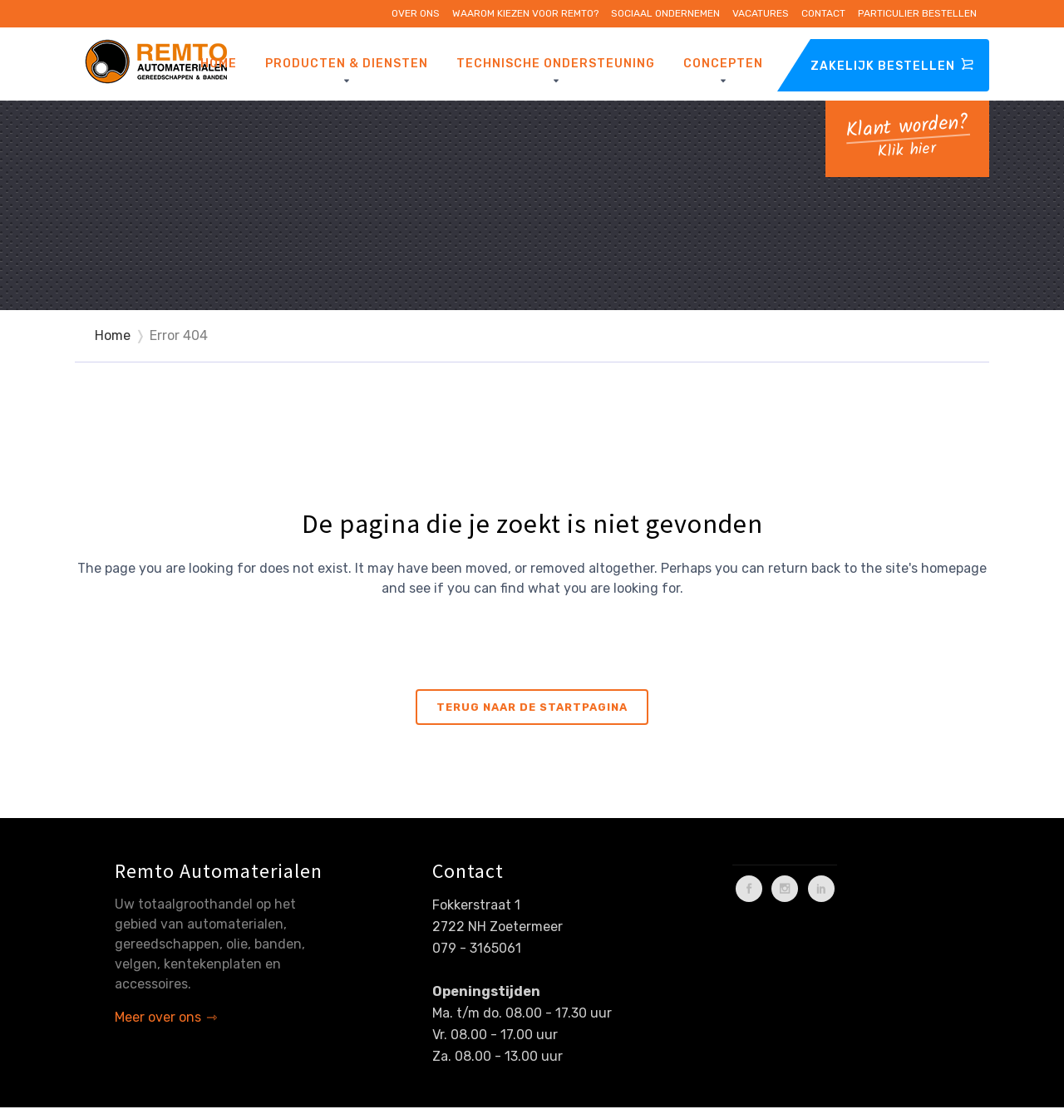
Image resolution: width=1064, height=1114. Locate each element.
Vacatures (760, 13)
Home (113, 335)
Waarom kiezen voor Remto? (525, 13)
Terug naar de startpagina (532, 707)
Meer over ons (158, 1017)
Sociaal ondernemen (665, 13)
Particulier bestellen (917, 13)
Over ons (416, 13)
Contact (823, 13)
